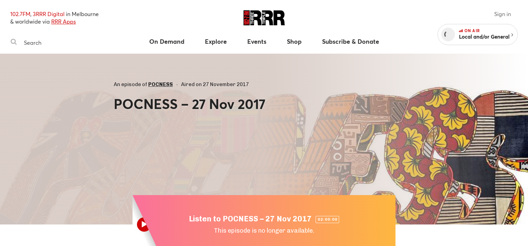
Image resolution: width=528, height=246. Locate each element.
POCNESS (160, 84)
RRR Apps (63, 21)
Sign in (502, 13)
